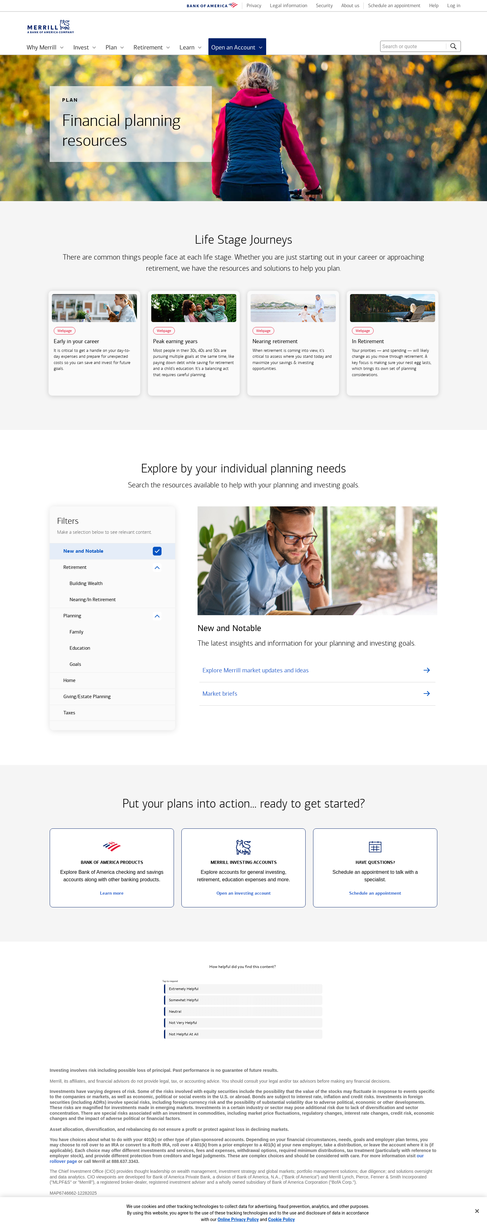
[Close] (477, 1211)
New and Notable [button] (76, 553)
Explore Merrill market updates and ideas (256, 670)
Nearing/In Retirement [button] (83, 602)
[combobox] (420, 46)
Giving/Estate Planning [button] (80, 699)
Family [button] (66, 634)
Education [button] (70, 650)
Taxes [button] (62, 715)
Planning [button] (65, 618)
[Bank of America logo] (212, 6)
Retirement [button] (68, 569)
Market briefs (220, 693)
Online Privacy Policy (238, 1219)
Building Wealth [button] (76, 586)
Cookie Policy (281, 1219)
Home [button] (62, 683)
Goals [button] (65, 666)
